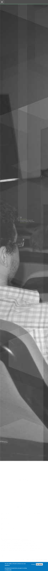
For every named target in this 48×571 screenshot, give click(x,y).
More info (8, 570)
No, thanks (39, 564)
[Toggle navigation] (2, 2)
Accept (33, 565)
